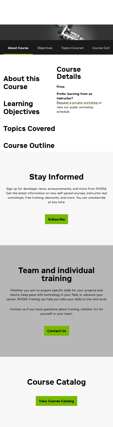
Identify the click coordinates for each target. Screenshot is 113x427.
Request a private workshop (78, 103)
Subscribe (56, 219)
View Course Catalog (56, 401)
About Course (18, 48)
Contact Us (56, 331)
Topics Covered (72, 48)
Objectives (44, 48)
